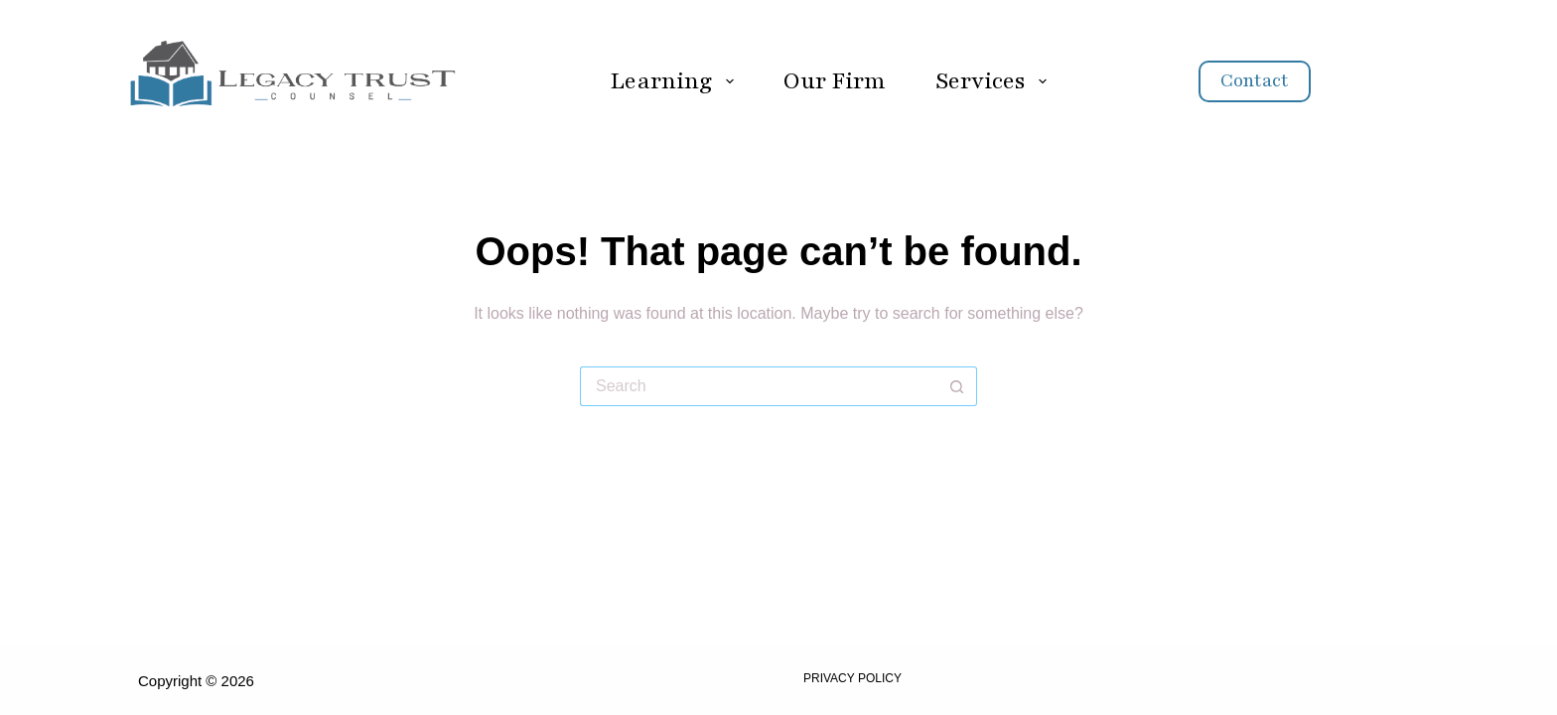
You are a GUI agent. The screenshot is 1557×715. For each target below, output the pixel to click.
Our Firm (834, 81)
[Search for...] (758, 386)
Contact (1254, 80)
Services (995, 81)
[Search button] (957, 386)
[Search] (1381, 81)
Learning (675, 81)
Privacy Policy (852, 678)
